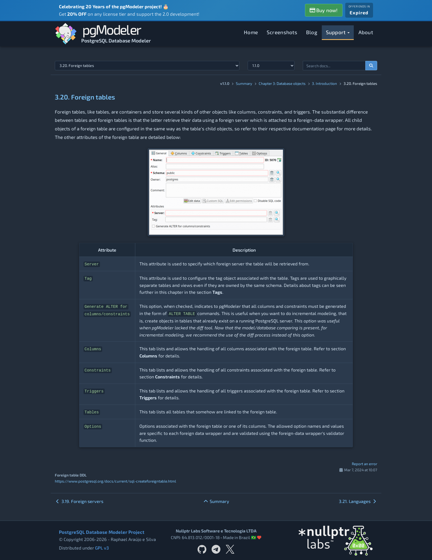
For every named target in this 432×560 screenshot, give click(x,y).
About (365, 32)
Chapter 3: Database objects (282, 83)
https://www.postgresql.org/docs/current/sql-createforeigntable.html (115, 481)
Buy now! (324, 10)
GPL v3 (102, 547)
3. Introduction (324, 83)
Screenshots (282, 32)
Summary (244, 83)
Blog (311, 32)
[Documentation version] (271, 65)
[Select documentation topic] (147, 65)
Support (338, 32)
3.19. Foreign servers (79, 501)
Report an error (364, 463)
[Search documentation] (371, 65)
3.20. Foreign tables (85, 97)
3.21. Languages (358, 501)
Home (251, 32)
